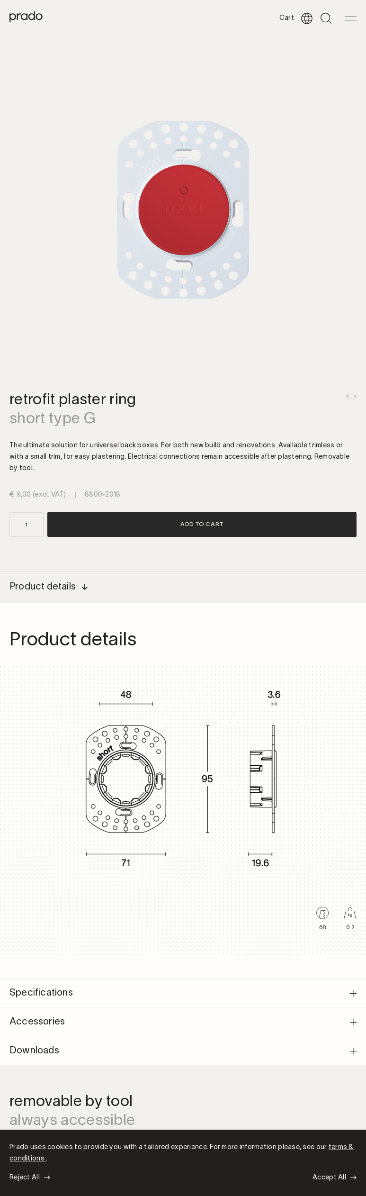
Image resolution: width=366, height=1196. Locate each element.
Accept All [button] (329, 1178)
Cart (286, 18)
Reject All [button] (24, 1178)
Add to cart (202, 524)
